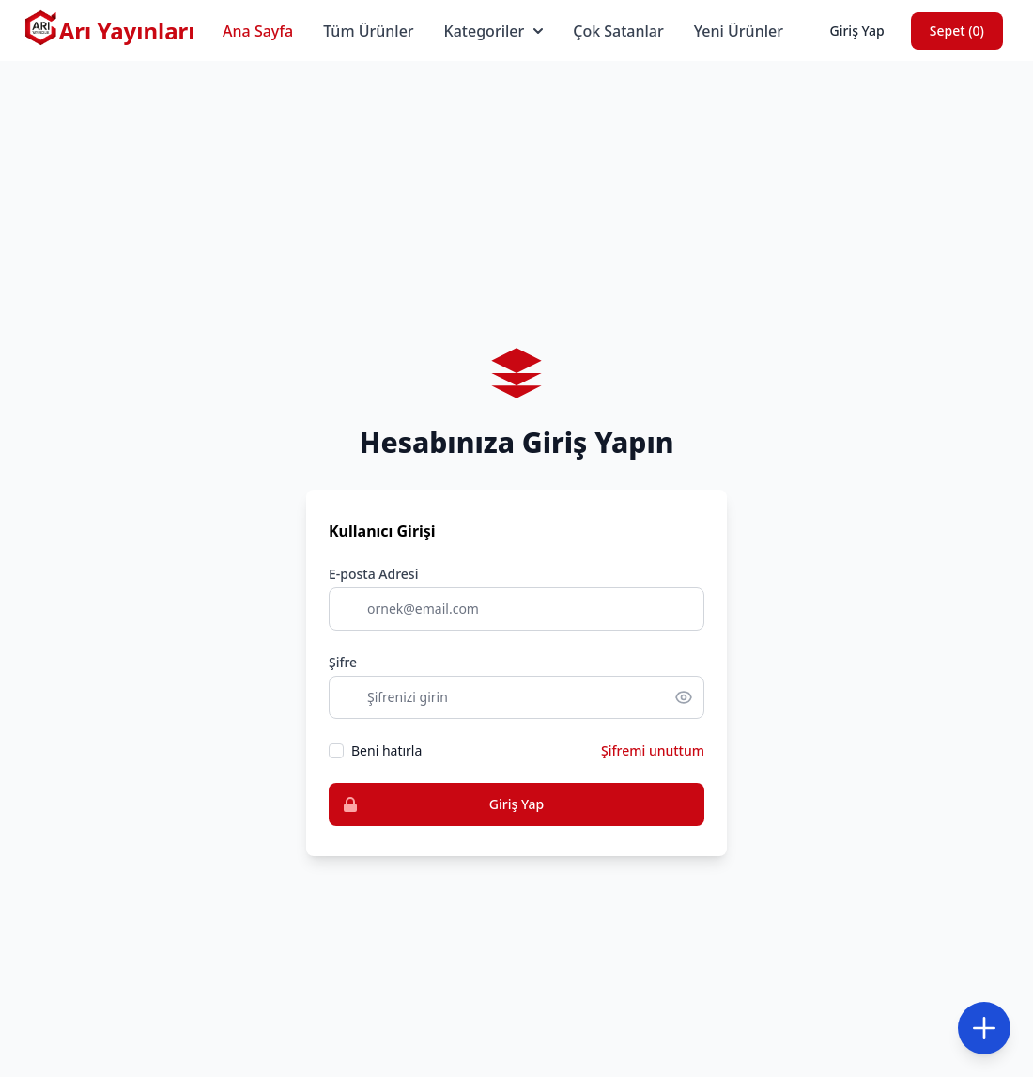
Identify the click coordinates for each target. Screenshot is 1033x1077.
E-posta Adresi (373, 574)
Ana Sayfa (258, 31)
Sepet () (957, 30)
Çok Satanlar (618, 31)
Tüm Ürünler (368, 31)
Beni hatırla (386, 750)
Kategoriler (494, 31)
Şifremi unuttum (652, 750)
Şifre (343, 662)
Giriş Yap (856, 30)
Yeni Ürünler (738, 31)
